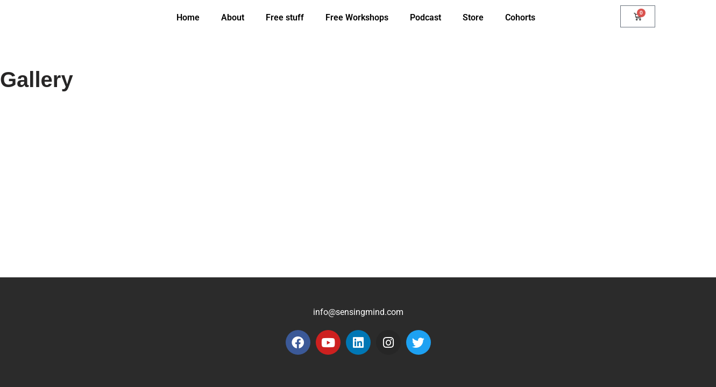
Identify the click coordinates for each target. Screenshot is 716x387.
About (232, 17)
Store (473, 17)
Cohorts (520, 17)
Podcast (425, 17)
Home (188, 17)
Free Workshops (356, 17)
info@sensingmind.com (358, 312)
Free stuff (285, 17)
